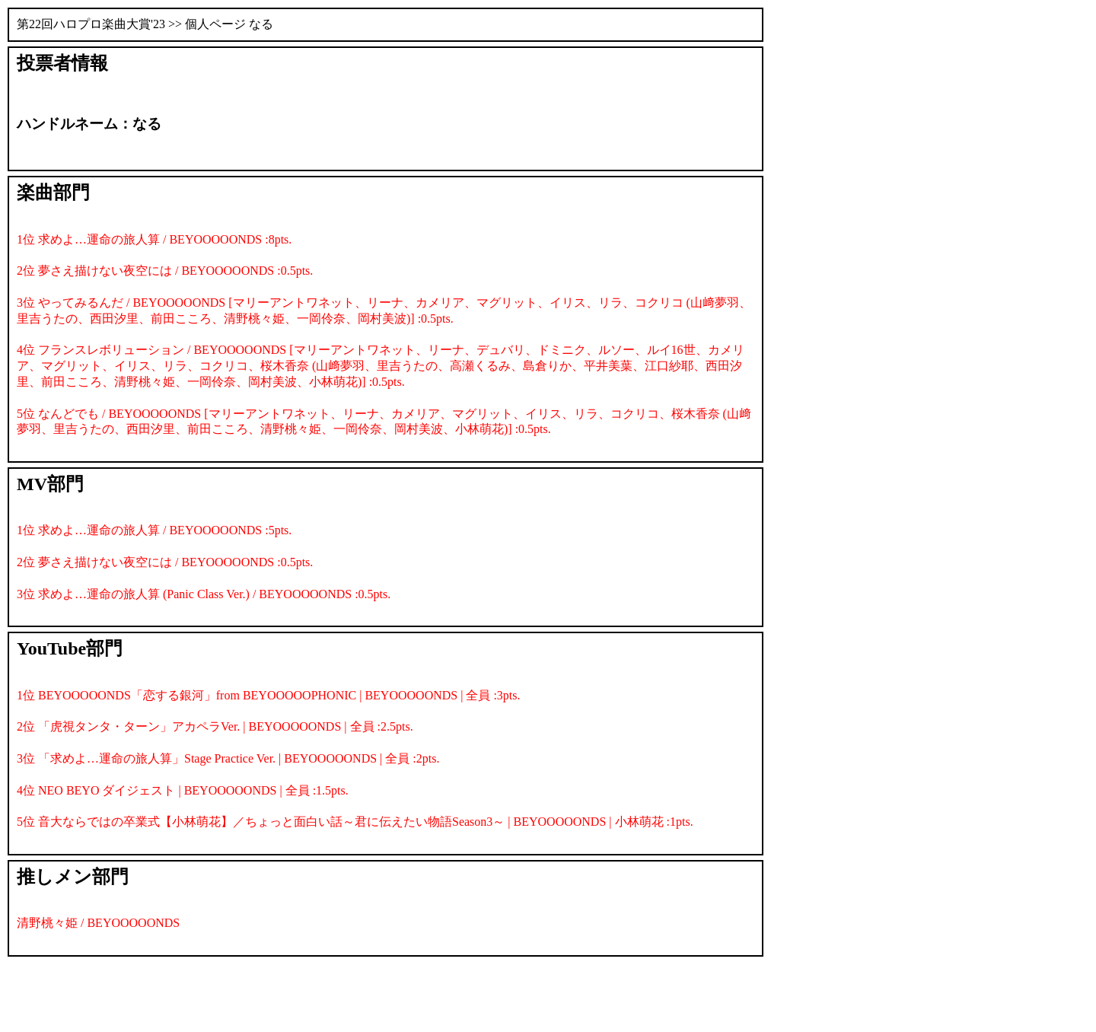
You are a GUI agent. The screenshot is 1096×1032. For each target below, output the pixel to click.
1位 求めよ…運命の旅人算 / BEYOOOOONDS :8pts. (154, 239)
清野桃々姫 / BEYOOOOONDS (98, 922)
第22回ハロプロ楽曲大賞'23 (91, 24)
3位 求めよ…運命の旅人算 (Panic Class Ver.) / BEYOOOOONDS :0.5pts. (203, 594)
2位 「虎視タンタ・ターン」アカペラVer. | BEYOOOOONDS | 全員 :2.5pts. (215, 726)
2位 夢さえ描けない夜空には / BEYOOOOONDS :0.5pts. (165, 270)
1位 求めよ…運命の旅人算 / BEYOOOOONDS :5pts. (154, 530)
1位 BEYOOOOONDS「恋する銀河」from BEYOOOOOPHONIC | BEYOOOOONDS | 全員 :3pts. (269, 695)
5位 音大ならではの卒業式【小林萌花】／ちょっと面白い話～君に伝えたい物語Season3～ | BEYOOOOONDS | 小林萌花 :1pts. (355, 821)
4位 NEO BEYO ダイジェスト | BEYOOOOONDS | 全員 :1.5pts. (183, 790)
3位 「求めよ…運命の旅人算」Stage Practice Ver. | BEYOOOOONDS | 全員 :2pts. (228, 758)
